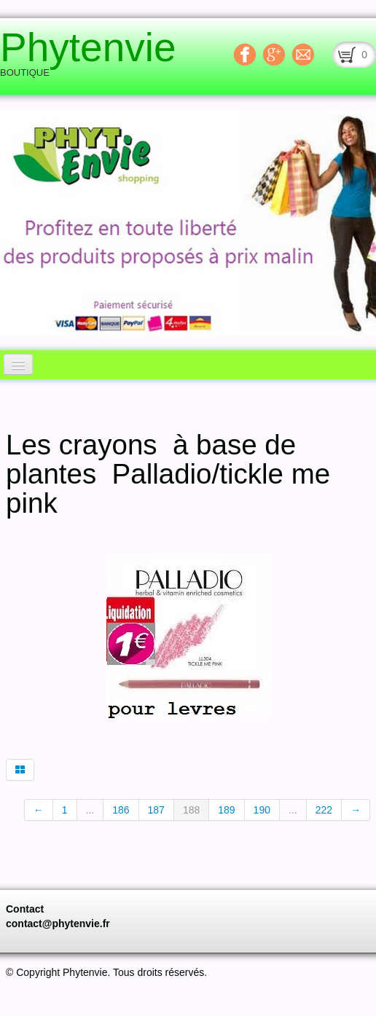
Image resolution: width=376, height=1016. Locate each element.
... (90, 810)
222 (324, 810)
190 (262, 810)
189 (226, 810)
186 (120, 810)
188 (191, 810)
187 (156, 810)
